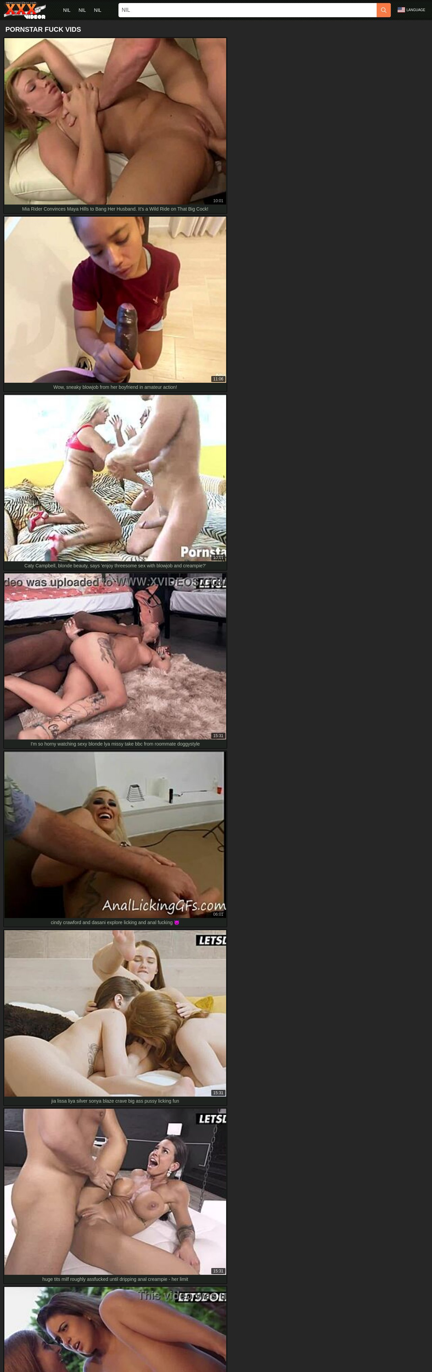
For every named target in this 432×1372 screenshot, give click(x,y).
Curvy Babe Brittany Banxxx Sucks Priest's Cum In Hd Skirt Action (77, 993)
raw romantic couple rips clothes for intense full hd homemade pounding (83, 1023)
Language (411, 9)
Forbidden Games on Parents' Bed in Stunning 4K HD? (66, 1098)
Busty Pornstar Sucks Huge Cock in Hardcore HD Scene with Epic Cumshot (87, 1053)
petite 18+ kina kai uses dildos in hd (45, 1114)
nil (67, 10)
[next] (300, 665)
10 (283, 665)
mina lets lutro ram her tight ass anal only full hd (58, 1068)
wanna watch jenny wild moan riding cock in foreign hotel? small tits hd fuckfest (91, 1083)
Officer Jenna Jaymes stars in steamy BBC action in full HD (70, 977)
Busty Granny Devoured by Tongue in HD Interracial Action (69, 1008)
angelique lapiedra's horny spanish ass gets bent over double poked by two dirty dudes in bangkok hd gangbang (125, 1038)
